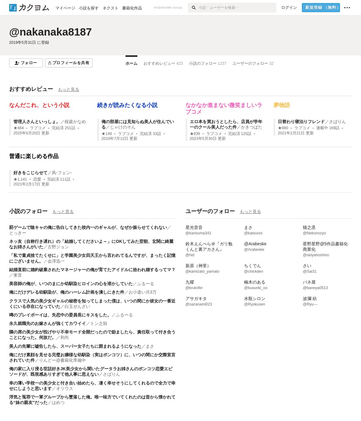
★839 (195, 134)
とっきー (17, 232)
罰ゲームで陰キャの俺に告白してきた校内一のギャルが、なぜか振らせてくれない (88, 227)
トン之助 (98, 323)
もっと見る (68, 89)
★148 (106, 134)
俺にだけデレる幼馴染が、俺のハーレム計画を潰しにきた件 (66, 292)
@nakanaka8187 (50, 32)
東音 (17, 275)
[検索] (193, 7)
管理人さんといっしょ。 (36, 121)
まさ (150, 346)
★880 (283, 128)
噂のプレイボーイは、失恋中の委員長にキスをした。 (60, 314)
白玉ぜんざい (77, 306)
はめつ (58, 402)
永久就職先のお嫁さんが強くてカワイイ (47, 323)
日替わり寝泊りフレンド (301, 121)
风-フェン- (62, 172)
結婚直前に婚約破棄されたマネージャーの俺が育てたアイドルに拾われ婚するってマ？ (92, 269)
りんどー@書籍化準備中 (62, 360)
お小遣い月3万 (143, 292)
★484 (18, 128)
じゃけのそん (123, 127)
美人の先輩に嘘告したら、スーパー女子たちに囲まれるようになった (75, 346)
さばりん (337, 121)
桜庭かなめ (75, 121)
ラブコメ (38, 128)
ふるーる (145, 283)
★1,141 (20, 179)
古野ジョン (58, 246)
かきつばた (251, 127)
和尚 (64, 337)
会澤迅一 (56, 261)
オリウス (64, 388)
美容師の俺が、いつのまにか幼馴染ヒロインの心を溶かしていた (71, 283)
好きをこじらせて (30, 172)
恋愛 (37, 179)
